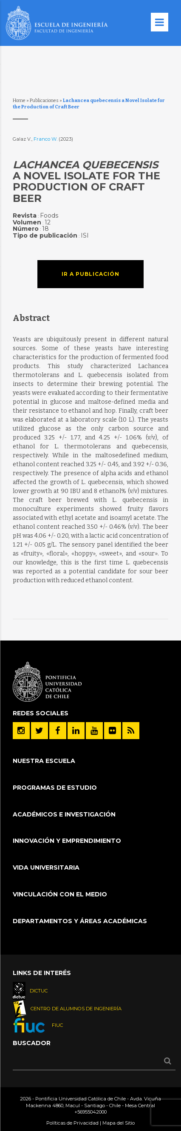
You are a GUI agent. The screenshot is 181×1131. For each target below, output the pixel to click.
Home (19, 100)
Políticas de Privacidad (72, 1123)
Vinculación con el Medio (60, 894)
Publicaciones (44, 100)
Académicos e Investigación (64, 814)
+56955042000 (90, 1112)
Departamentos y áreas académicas (80, 921)
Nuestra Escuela (44, 761)
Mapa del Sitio (118, 1123)
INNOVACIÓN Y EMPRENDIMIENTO (67, 841)
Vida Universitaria (46, 867)
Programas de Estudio (55, 787)
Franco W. (46, 139)
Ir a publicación (90, 274)
